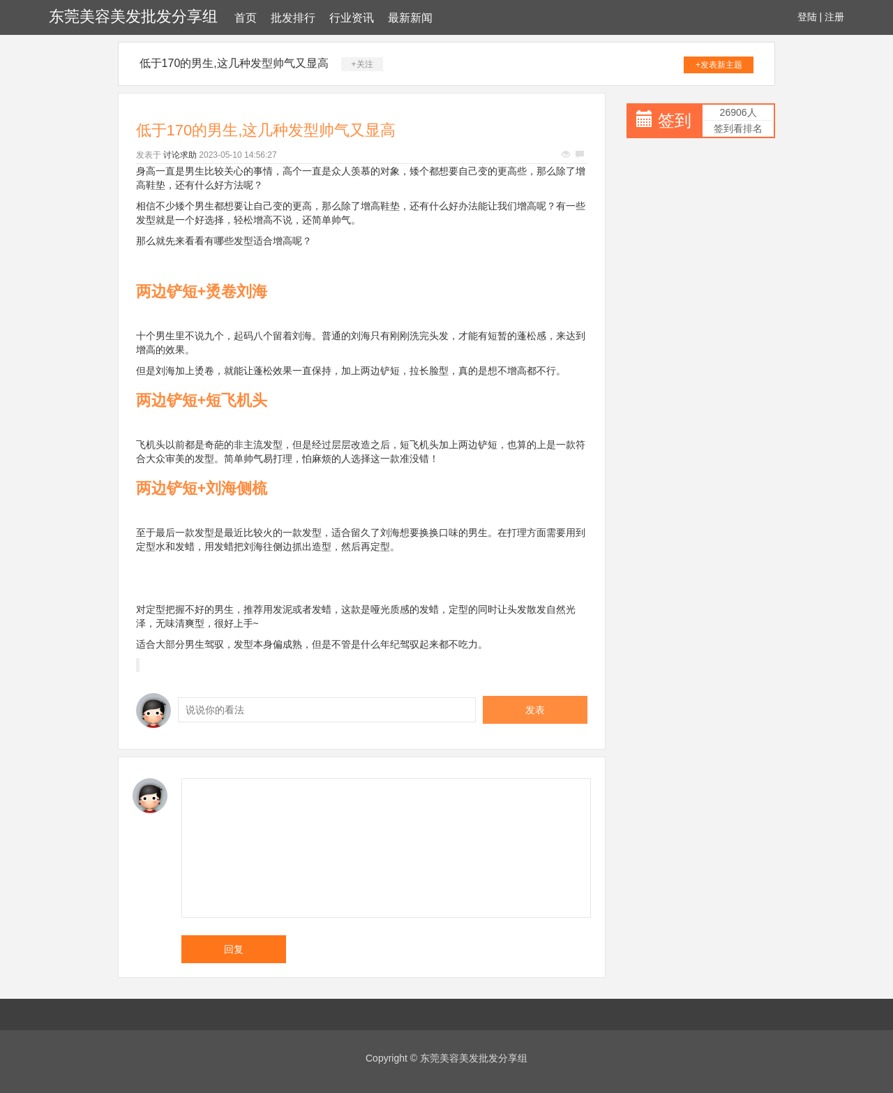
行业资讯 (351, 18)
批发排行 (293, 18)
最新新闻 (410, 18)
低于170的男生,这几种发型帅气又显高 (234, 63)
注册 (834, 16)
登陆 (807, 16)
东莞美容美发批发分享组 (133, 16)
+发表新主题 (719, 65)
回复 (233, 949)
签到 (674, 120)
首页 (245, 18)
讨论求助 (180, 155)
